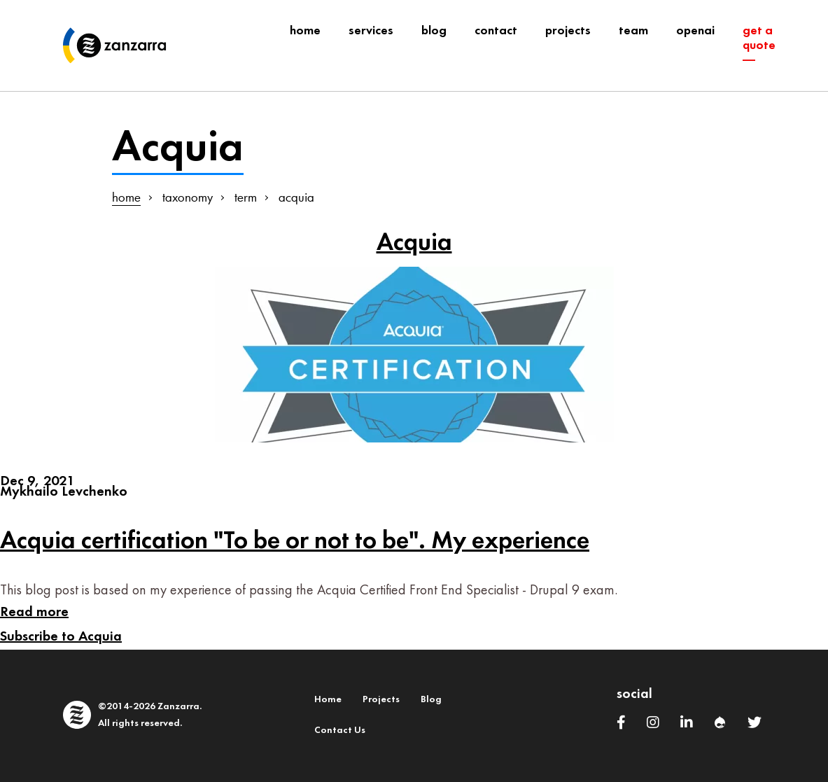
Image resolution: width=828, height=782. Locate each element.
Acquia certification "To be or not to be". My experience (294, 541)
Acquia (414, 243)
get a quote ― (759, 46)
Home (305, 31)
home (126, 197)
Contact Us (339, 730)
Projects (381, 699)
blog (434, 31)
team (633, 31)
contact (496, 31)
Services (371, 31)
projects (568, 31)
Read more (34, 613)
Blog (431, 699)
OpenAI (695, 31)
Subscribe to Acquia (61, 637)
